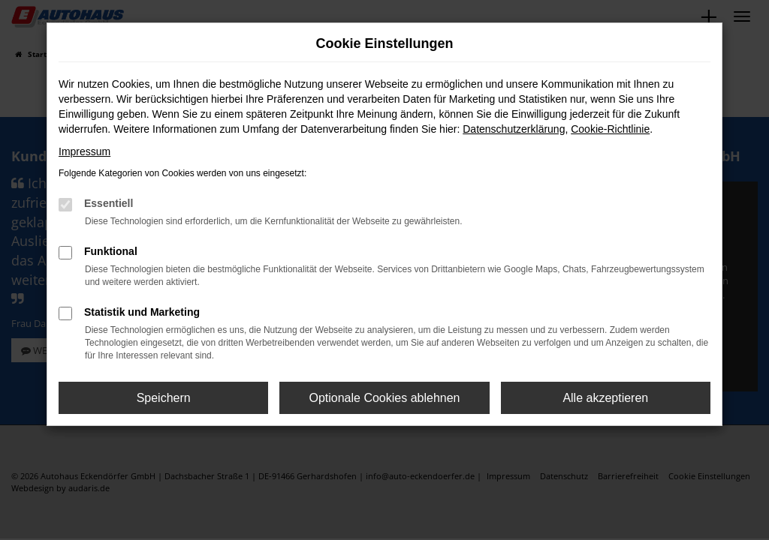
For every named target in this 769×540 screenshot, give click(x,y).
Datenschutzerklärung (514, 129)
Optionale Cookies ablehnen (384, 398)
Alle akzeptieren (605, 398)
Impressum (84, 152)
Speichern (164, 398)
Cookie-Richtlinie (610, 129)
